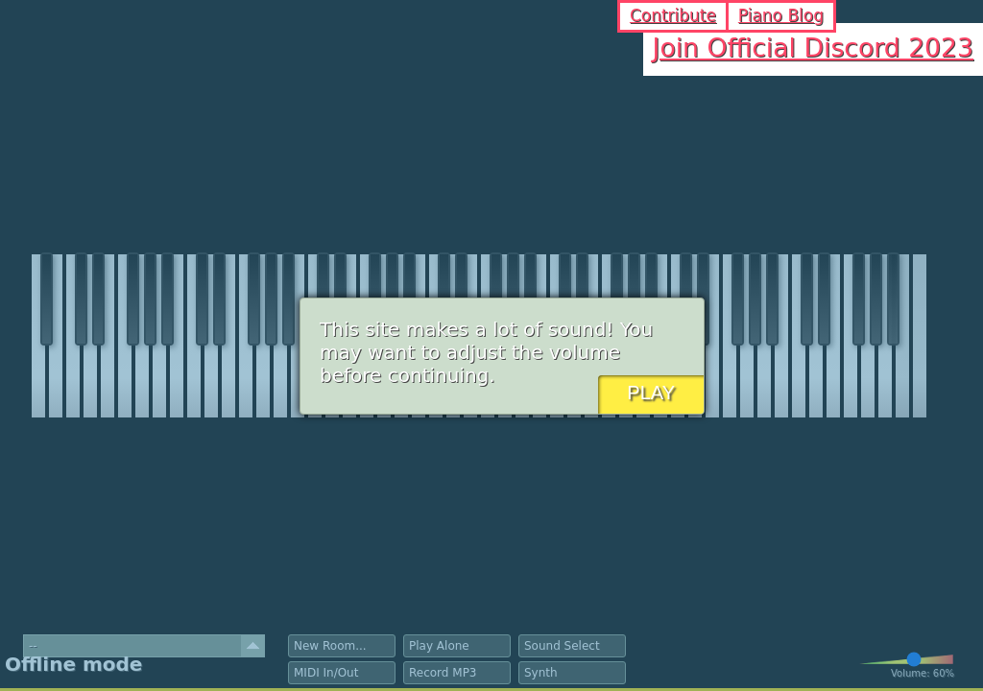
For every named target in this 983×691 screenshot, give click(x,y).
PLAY (651, 392)
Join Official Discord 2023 (813, 47)
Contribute (673, 15)
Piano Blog (781, 15)
